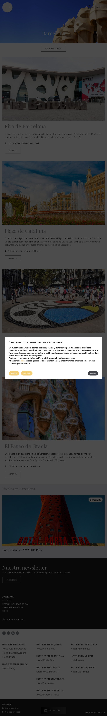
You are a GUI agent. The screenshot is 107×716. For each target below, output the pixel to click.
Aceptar (14, 373)
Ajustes (93, 373)
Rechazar (26, 373)
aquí (23, 360)
